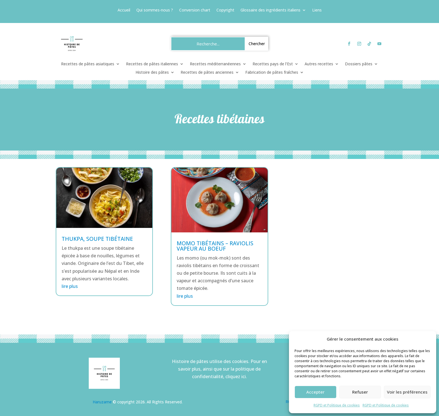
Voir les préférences (407, 392)
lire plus (70, 286)
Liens (317, 10)
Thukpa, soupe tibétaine (97, 238)
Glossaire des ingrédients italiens (270, 10)
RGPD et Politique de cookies (337, 405)
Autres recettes (319, 64)
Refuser (360, 392)
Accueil (124, 10)
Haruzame (102, 402)
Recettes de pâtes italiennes (152, 64)
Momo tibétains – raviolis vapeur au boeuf (215, 246)
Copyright (225, 10)
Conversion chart (194, 10)
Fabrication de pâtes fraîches (271, 72)
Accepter (315, 392)
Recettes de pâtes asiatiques (87, 64)
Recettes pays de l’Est (273, 64)
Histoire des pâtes (152, 72)
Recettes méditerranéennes (215, 64)
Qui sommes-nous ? (154, 10)
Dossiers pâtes (358, 64)
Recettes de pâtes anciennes (207, 72)
